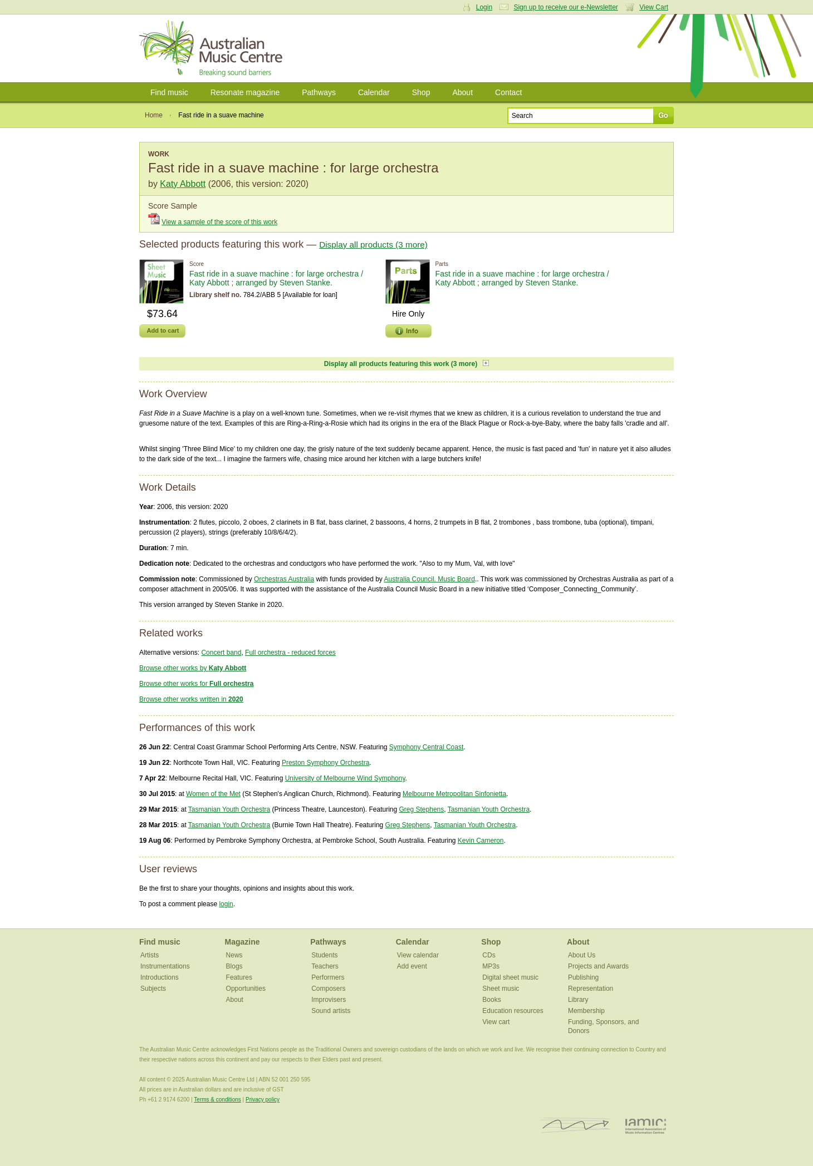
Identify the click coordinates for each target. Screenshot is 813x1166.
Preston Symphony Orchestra (325, 763)
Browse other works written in (191, 699)
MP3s (490, 966)
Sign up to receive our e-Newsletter (565, 7)
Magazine (242, 941)
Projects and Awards (598, 966)
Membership (586, 1011)
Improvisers (328, 1000)
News (234, 955)
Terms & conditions (217, 1099)
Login (484, 7)
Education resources (512, 1011)
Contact (508, 92)
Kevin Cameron (481, 840)
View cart (496, 1022)
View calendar (418, 955)
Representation (590, 988)
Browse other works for (196, 684)
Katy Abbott (182, 184)
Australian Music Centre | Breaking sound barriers (213, 48)
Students (324, 955)
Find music (169, 92)
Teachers (325, 966)
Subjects (153, 988)
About (462, 92)
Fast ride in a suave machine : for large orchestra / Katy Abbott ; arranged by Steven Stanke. (276, 278)
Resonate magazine (245, 92)
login (226, 904)
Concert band (221, 652)
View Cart (653, 7)
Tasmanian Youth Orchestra (229, 809)
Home (154, 115)
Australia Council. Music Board (429, 579)
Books (491, 1000)
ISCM (575, 1125)
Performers (327, 977)
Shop (421, 92)
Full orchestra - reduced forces (290, 652)
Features (239, 977)
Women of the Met (213, 794)
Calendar (374, 92)
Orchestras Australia (284, 579)
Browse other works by (192, 668)
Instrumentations (165, 966)
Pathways (319, 92)
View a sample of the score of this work (219, 222)
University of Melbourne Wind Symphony (345, 778)
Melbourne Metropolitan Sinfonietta (454, 794)
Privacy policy (263, 1099)
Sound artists (330, 1011)
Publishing (583, 977)
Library (578, 1000)
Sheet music (500, 988)
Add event (412, 966)
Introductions (159, 977)
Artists (149, 955)
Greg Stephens (421, 809)
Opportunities (246, 988)
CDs (488, 955)
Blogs (234, 966)
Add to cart (162, 330)
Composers (328, 988)
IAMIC (645, 1125)
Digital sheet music (510, 977)
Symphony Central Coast (426, 747)
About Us (581, 955)
